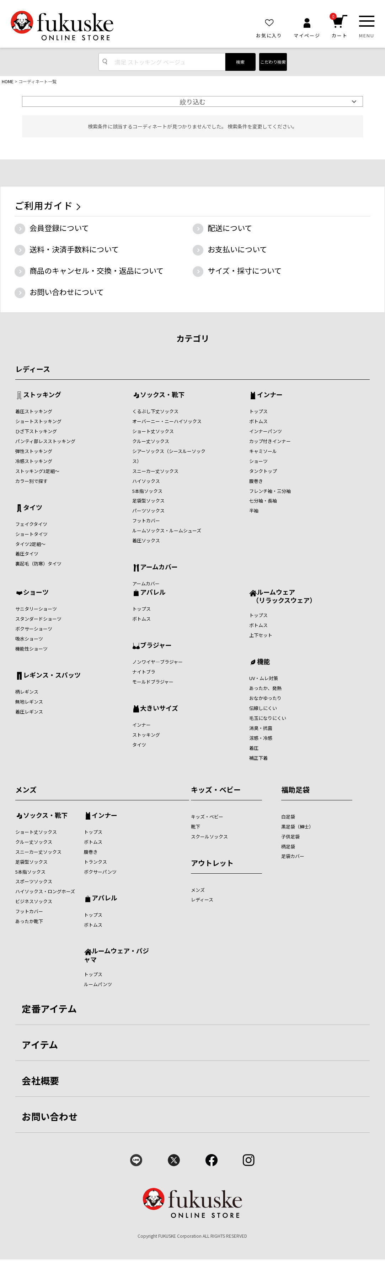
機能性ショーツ (31, 648)
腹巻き (256, 481)
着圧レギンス (29, 711)
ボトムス (258, 421)
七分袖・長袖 (263, 500)
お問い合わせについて (67, 291)
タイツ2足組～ (30, 544)
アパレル (153, 592)
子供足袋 (290, 836)
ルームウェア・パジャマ (116, 954)
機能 (263, 662)
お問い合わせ (50, 1116)
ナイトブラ (143, 671)
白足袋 (288, 816)
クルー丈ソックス (150, 441)
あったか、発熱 (265, 688)
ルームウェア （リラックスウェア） (282, 596)
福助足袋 (295, 789)
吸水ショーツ (29, 638)
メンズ (26, 789)
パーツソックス (148, 510)
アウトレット (212, 863)
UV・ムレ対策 (263, 678)
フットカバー (146, 520)
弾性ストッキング (33, 451)
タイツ (32, 508)
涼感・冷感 (260, 738)
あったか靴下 (29, 921)
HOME (8, 81)
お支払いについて (237, 249)
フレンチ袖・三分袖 (270, 491)
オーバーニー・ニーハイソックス (167, 421)
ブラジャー (156, 645)
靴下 (195, 826)
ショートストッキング (38, 421)
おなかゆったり (265, 698)
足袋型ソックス (148, 500)
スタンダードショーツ (38, 618)
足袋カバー (292, 856)
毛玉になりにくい (267, 718)
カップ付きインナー (270, 441)
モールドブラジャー (152, 681)
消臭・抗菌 (260, 728)
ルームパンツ (98, 984)
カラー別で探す (31, 481)
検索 (240, 62)
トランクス (95, 861)
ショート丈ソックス (153, 431)
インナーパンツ (265, 431)
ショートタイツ (31, 534)
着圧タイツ (26, 553)
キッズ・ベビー (216, 789)
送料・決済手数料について (74, 249)
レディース (32, 369)
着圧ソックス (146, 540)
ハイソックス (146, 481)
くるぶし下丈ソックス (155, 411)
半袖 (253, 510)
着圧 (253, 747)
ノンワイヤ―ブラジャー (157, 661)
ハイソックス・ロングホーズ (45, 891)
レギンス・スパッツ (52, 675)
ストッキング (42, 395)
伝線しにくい (263, 708)
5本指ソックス (147, 491)
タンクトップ (263, 471)
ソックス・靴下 (162, 395)
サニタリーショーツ (36, 608)
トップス (258, 411)
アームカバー (159, 567)
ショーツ (258, 461)
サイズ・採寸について (245, 270)
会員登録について (59, 227)
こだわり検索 (273, 62)
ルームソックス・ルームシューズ (166, 530)
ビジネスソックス (33, 901)
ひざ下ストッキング (36, 431)
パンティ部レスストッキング (45, 441)
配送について (230, 227)
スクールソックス (209, 836)
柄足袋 (288, 846)
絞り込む (192, 101)
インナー (270, 395)
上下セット (260, 635)
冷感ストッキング (33, 461)
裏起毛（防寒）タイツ (38, 563)
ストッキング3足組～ (37, 471)
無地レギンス (29, 701)
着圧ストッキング (33, 411)
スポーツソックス (33, 881)
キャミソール (263, 451)
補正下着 (258, 757)
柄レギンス (26, 691)
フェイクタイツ (31, 524)
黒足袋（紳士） (297, 826)
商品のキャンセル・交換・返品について (97, 270)
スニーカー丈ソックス (155, 471)
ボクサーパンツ (100, 871)
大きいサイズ (159, 708)
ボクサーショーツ (33, 628)
